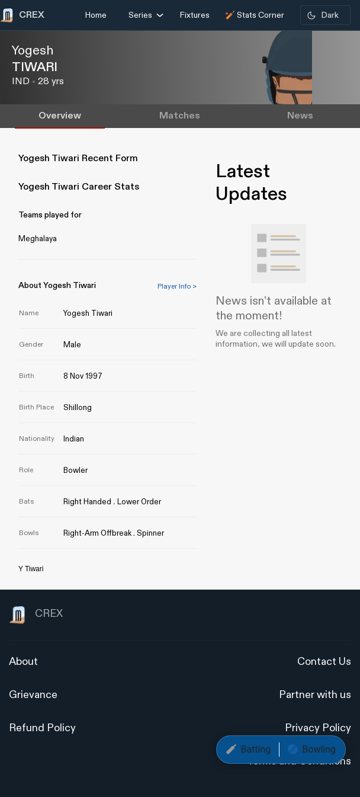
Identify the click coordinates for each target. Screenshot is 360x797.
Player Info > (177, 286)
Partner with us (315, 695)
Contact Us (324, 661)
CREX (36, 615)
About (23, 661)
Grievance (33, 695)
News (300, 116)
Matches (179, 116)
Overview (59, 116)
